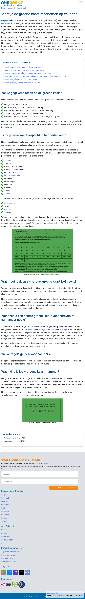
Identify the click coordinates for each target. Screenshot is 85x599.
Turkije (7, 193)
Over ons (4, 530)
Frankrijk (4, 501)
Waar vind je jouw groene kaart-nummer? (23, 82)
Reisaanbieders (7, 540)
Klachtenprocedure (8, 562)
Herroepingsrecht (8, 558)
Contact (4, 533)
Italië (3, 508)
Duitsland (31, 329)
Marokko (8, 209)
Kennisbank (11, 8)
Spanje (42, 329)
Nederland (5, 23)
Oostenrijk (5, 515)
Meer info (4, 469)
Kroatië (53, 329)
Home (3, 8)
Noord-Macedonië (12, 175)
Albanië (7, 160)
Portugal (63, 329)
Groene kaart (21, 8)
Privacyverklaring (8, 555)
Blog (3, 543)
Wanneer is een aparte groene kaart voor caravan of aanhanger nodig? (36, 76)
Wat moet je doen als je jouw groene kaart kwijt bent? (28, 73)
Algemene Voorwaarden (10, 552)
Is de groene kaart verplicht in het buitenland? (25, 70)
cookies (59, 595)
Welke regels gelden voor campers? (21, 79)
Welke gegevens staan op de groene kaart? (24, 67)
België (3, 495)
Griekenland (5, 505)
